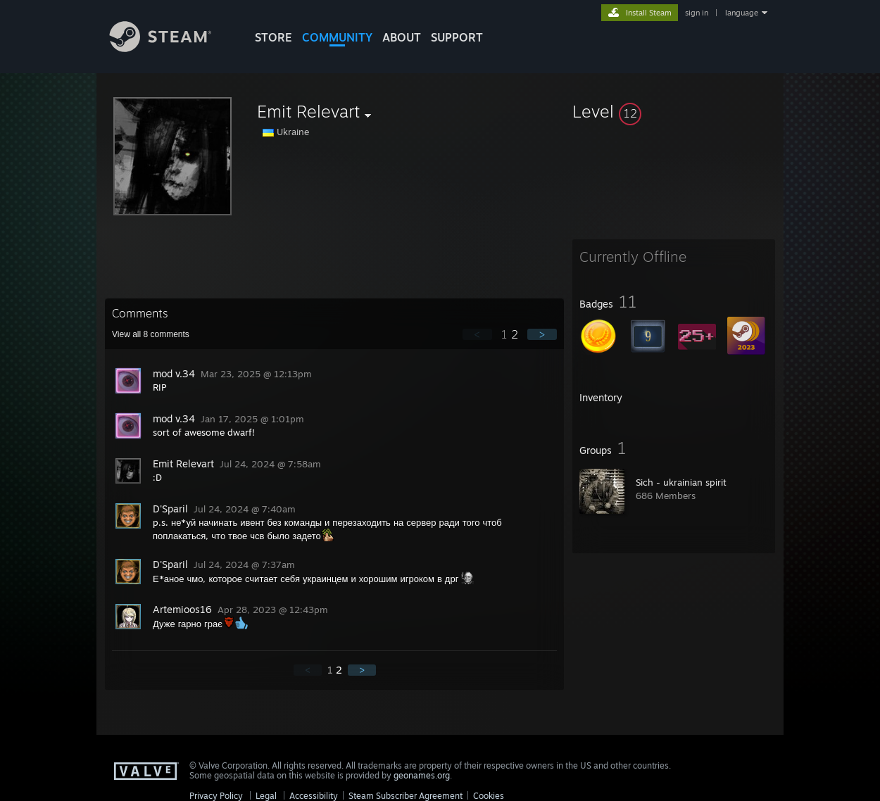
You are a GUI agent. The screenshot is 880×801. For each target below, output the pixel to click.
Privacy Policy (216, 795)
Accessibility (313, 795)
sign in (696, 13)
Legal (266, 795)
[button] (673, 111)
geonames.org (422, 775)
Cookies (488, 795)
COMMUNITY (337, 37)
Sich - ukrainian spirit (681, 482)
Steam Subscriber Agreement (405, 795)
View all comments (150, 334)
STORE (273, 37)
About (401, 37)
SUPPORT (457, 37)
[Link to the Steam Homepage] (171, 48)
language (741, 13)
